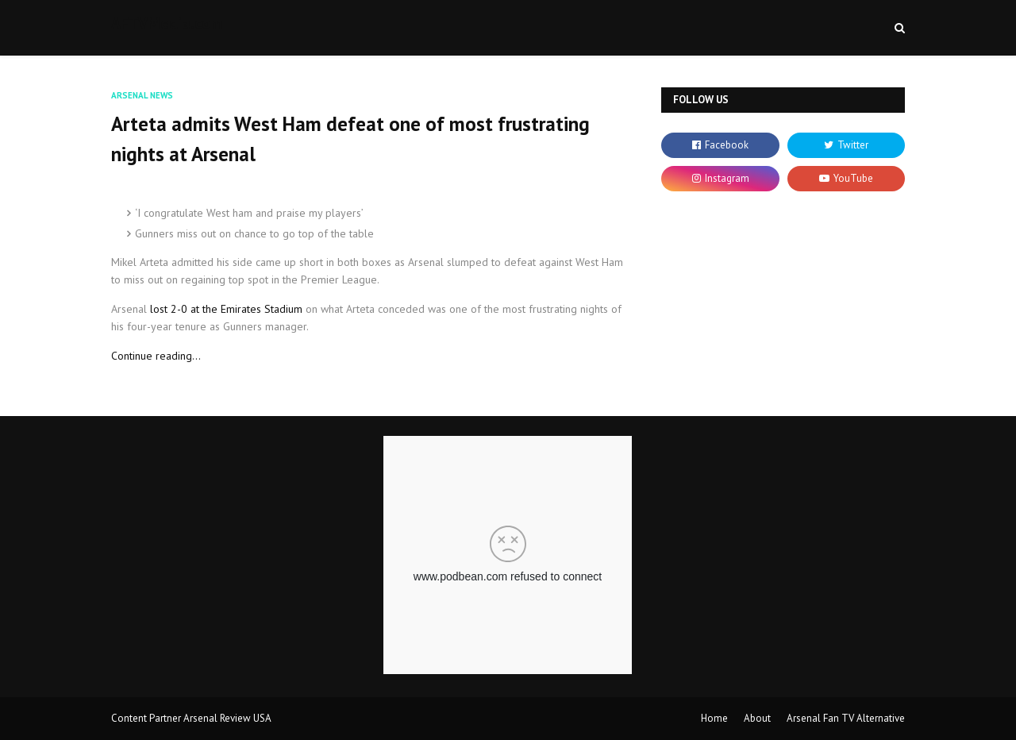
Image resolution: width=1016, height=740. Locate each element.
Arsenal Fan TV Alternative (846, 718)
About (757, 718)
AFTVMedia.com (166, 23)
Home (714, 718)
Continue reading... (156, 356)
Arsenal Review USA (227, 718)
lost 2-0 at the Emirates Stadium (226, 309)
